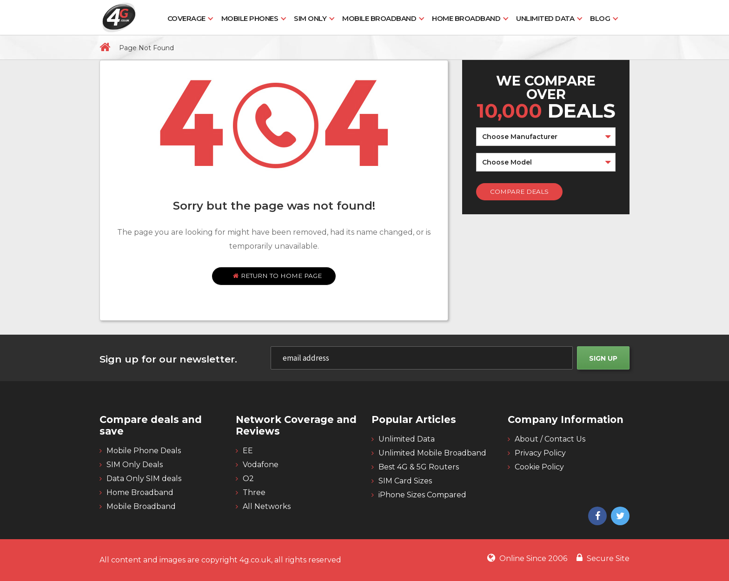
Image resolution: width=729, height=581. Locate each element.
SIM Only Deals (134, 464)
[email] (422, 358)
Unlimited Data (545, 18)
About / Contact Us (550, 439)
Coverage (186, 18)
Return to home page (277, 275)
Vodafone (260, 464)
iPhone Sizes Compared (422, 494)
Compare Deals (519, 191)
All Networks (267, 506)
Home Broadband (466, 18)
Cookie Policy (539, 466)
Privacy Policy (540, 453)
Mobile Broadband (379, 18)
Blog (600, 18)
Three (254, 492)
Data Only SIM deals (143, 478)
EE (248, 450)
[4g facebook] (596, 517)
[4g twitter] (619, 517)
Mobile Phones (249, 18)
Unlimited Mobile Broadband (432, 453)
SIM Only (310, 18)
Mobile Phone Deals (143, 450)
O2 (248, 478)
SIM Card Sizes (405, 480)
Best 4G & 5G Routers (418, 466)
